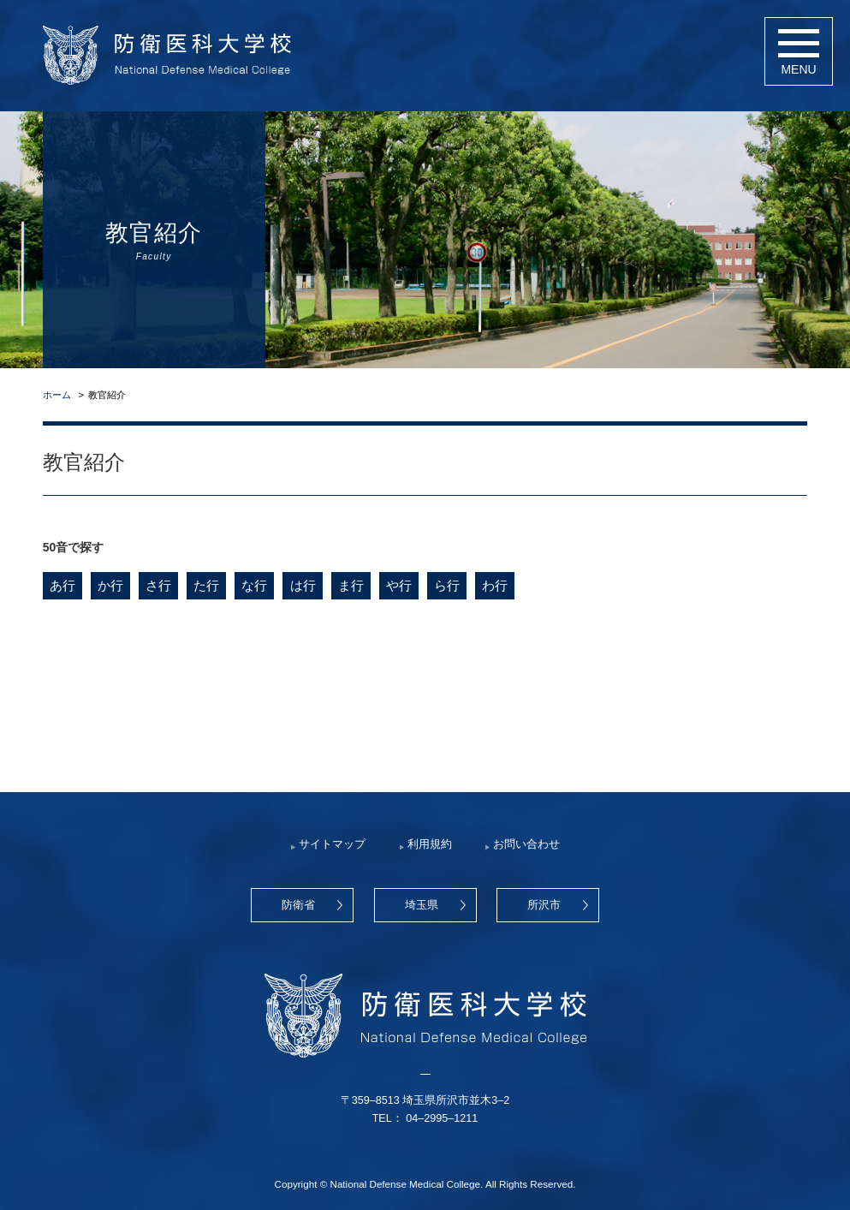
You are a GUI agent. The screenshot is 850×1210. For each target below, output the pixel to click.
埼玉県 (421, 905)
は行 (302, 585)
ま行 (350, 585)
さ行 (158, 585)
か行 (110, 585)
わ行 (494, 585)
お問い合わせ (526, 844)
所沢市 (544, 905)
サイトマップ (332, 844)
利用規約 (429, 844)
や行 (398, 585)
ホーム (57, 395)
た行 (206, 585)
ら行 (446, 585)
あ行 (62, 585)
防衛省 (298, 905)
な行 (254, 585)
